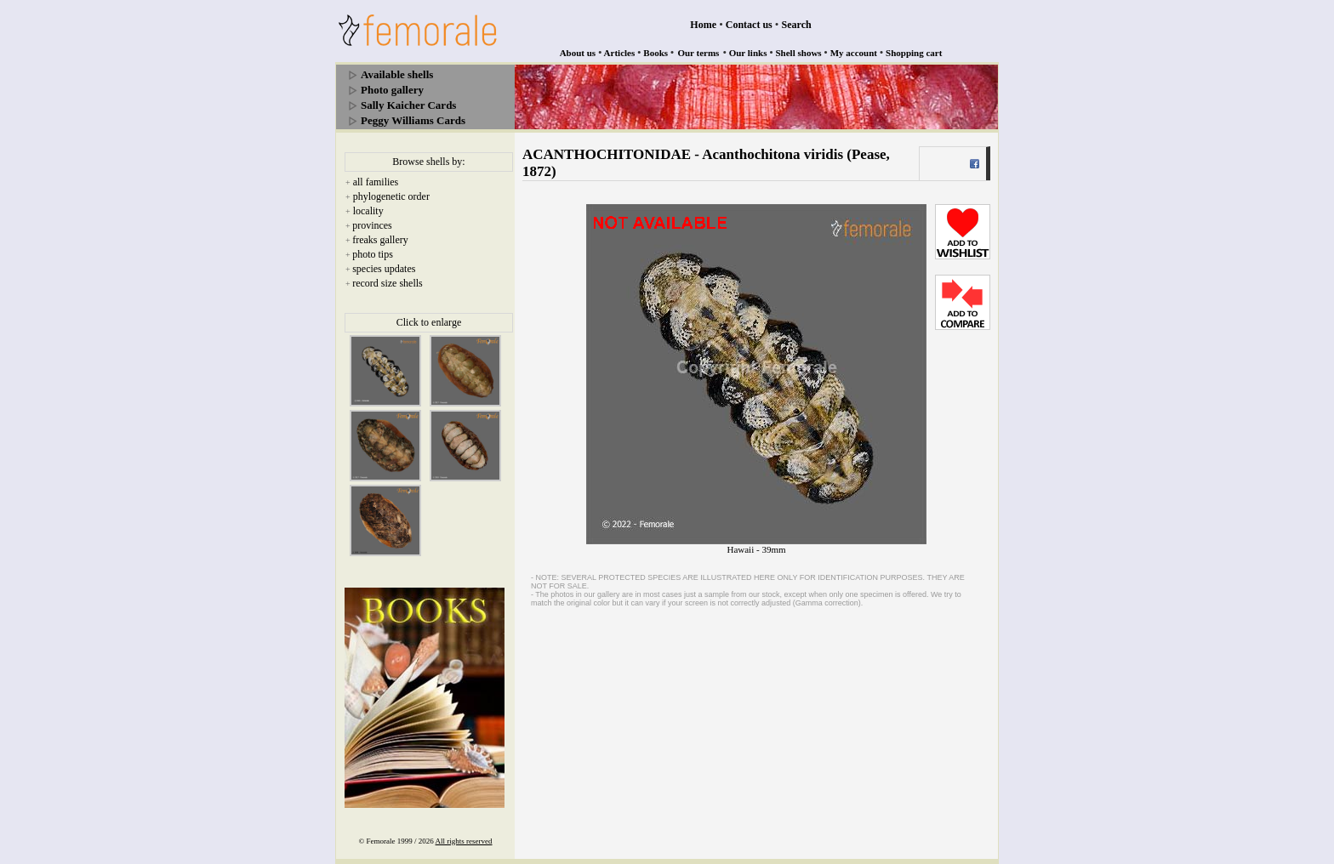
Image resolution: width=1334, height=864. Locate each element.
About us (578, 53)
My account (853, 53)
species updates (383, 269)
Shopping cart (914, 53)
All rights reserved (464, 841)
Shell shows (799, 53)
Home (703, 25)
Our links (748, 53)
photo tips (372, 254)
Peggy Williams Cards (413, 120)
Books (655, 53)
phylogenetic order (391, 196)
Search (797, 25)
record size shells (387, 283)
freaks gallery (380, 240)
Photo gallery (392, 89)
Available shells (397, 74)
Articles (620, 53)
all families (376, 182)
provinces (372, 225)
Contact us (749, 25)
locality (368, 211)
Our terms (698, 53)
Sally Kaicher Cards (408, 105)
